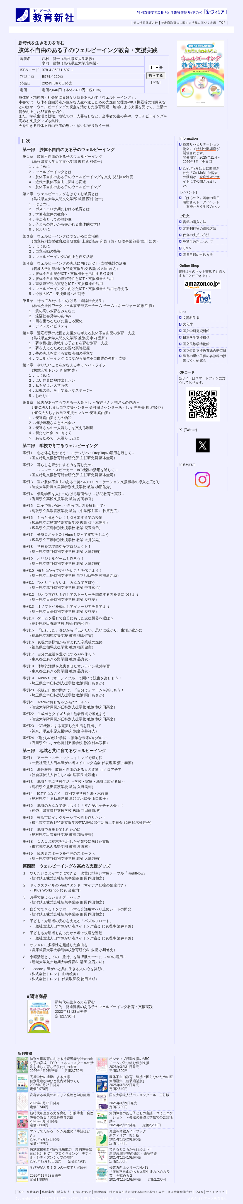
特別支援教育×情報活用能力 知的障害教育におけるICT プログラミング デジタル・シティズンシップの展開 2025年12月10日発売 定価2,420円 (61, 1155)
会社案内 (60, 30)
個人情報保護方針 (145, 22)
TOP (222, 22)
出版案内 (95, 30)
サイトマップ (215, 1191)
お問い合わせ (170, 30)
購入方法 (131, 30)
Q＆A (199, 1191)
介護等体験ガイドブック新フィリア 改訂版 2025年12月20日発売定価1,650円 (127, 1137)
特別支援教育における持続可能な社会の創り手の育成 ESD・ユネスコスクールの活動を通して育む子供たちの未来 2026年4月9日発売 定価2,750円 (62, 1065)
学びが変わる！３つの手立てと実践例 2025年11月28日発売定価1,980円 (58, 1173)
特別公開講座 (206, 149)
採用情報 (202, 30)
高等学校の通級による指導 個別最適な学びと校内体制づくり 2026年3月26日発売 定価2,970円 (55, 1083)
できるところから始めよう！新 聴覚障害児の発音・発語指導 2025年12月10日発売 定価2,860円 (133, 1155)
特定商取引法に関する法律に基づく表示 (188, 22)
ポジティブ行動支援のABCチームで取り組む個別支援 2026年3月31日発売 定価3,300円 (129, 1065)
